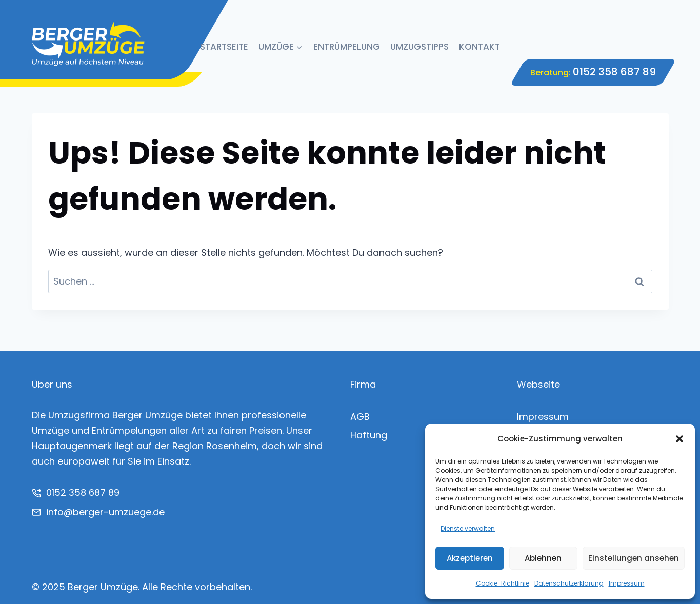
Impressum (627, 583)
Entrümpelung (346, 47)
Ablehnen (543, 558)
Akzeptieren (470, 558)
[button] (679, 439)
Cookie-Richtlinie (502, 583)
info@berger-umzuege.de (105, 512)
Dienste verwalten (468, 528)
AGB (360, 416)
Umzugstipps (419, 47)
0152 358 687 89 (614, 72)
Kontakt (479, 47)
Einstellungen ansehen (633, 558)
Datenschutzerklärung (569, 583)
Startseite (224, 47)
